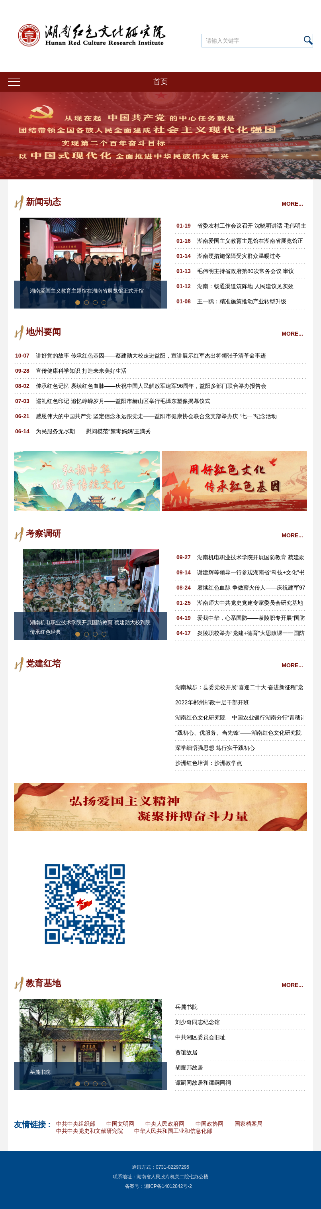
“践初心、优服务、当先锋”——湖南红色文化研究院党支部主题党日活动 (238, 734)
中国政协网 (209, 1124)
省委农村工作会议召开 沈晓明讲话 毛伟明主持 (251, 227)
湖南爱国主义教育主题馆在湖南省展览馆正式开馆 (87, 291)
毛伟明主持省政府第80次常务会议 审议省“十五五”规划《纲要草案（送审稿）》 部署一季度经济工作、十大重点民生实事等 (250, 273)
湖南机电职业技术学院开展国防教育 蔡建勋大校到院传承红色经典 (90, 627)
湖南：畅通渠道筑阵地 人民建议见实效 (245, 286)
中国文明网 (120, 1124)
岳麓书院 (40, 1072)
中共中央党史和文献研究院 (89, 1131)
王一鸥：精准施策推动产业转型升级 (241, 301)
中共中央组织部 (75, 1124)
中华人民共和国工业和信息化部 (173, 1131)
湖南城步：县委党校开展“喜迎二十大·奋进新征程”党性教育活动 (239, 689)
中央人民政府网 (164, 1124)
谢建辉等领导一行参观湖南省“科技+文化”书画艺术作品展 (251, 574)
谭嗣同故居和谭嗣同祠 (203, 1082)
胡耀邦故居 (189, 1067)
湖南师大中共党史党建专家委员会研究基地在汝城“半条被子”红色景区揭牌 (250, 605)
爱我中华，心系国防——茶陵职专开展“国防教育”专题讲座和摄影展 (251, 620)
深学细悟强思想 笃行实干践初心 (215, 748)
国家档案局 (248, 1124)
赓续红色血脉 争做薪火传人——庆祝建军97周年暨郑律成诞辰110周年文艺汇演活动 (251, 589)
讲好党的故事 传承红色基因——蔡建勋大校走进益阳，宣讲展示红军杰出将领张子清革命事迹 (151, 355)
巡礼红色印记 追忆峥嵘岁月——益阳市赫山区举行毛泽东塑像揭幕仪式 (123, 401)
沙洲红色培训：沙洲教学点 (208, 763)
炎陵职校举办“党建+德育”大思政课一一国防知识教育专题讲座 (251, 635)
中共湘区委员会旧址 (200, 1037)
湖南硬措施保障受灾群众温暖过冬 (239, 256)
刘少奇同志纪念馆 (197, 1022)
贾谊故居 (186, 1052)
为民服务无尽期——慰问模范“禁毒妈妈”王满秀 (93, 431)
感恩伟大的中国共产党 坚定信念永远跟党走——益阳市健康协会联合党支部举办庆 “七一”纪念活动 (156, 416)
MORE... (292, 204)
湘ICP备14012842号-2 (168, 1186)
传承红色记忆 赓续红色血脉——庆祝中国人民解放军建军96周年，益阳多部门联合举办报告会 (151, 386)
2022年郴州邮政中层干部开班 (212, 702)
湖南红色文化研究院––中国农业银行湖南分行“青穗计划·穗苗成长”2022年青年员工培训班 (240, 719)
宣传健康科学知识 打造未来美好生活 (81, 371)
